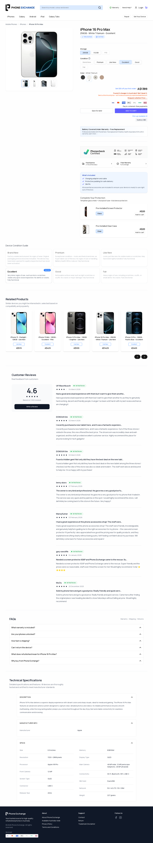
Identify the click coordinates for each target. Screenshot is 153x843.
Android (33, 16)
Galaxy (22, 16)
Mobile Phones (11, 24)
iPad (42, 16)
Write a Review (32, 406)
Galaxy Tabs (54, 16)
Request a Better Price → (137, 98)
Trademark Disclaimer (86, 824)
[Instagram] (120, 817)
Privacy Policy (47, 824)
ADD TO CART (131, 111)
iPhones (10, 16)
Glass (99, 213)
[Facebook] (116, 817)
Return (81, 821)
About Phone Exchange (51, 817)
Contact (81, 817)
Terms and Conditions (50, 827)
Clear (99, 231)
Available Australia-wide (51, 821)
